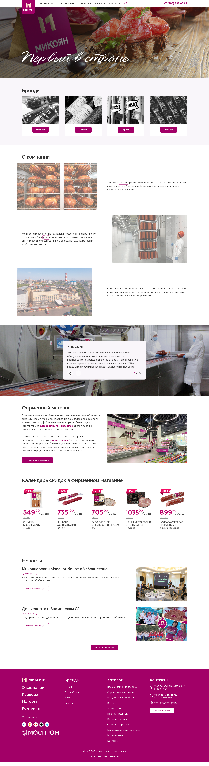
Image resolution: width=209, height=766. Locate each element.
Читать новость (35, 588)
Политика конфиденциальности (104, 756)
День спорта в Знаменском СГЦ (52, 609)
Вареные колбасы (117, 719)
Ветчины (112, 703)
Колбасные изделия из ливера (123, 730)
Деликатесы (114, 708)
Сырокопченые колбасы (120, 692)
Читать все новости (104, 647)
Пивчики (69, 703)
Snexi (67, 697)
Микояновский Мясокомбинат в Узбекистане (65, 569)
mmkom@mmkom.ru (165, 702)
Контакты (114, 3)
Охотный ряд (72, 692)
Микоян (69, 686)
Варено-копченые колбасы (122, 686)
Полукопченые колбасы (120, 697)
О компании (67, 3)
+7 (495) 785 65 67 (175, 3)
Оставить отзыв (162, 710)
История (86, 3)
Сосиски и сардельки (118, 724)
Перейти (40, 130)
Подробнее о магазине (37, 460)
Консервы (112, 740)
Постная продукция (118, 713)
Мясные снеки (115, 735)
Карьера (100, 3)
